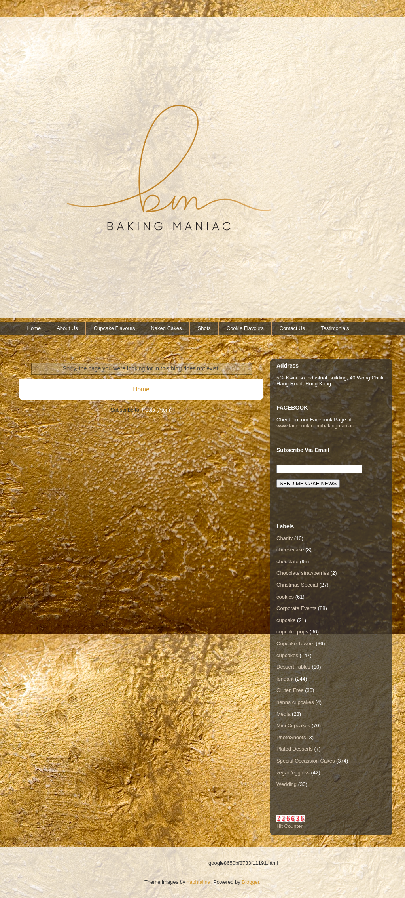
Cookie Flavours (245, 328)
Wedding (286, 784)
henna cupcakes (295, 702)
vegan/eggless (293, 773)
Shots (204, 328)
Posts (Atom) (157, 410)
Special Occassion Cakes (305, 761)
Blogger (250, 882)
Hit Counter (289, 826)
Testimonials (335, 328)
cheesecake (290, 550)
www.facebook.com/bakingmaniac (315, 426)
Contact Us (292, 328)
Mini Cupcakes (293, 725)
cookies (285, 597)
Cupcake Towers (295, 643)
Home (34, 328)
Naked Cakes (166, 328)
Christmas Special (297, 585)
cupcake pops (292, 632)
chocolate (287, 561)
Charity (284, 538)
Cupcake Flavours (114, 328)
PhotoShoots (291, 737)
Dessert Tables (293, 667)
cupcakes (287, 655)
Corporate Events (296, 608)
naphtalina (198, 882)
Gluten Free (290, 690)
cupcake (285, 620)
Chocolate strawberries (302, 573)
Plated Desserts (294, 749)
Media (283, 714)
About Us (67, 328)
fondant (284, 679)
